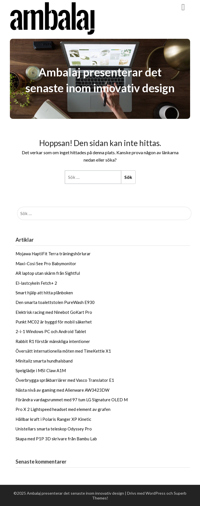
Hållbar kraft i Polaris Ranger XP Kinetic (53, 419)
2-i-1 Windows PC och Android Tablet (51, 331)
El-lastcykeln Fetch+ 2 (36, 283)
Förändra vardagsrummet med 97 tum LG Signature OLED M (72, 399)
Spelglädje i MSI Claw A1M (41, 370)
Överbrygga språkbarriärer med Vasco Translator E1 (65, 380)
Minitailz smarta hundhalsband (44, 360)
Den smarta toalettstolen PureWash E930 (55, 302)
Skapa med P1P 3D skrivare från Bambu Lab (56, 438)
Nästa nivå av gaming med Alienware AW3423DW (62, 390)
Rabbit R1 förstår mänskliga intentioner (53, 341)
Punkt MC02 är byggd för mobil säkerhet (54, 321)
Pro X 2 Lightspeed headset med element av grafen (63, 409)
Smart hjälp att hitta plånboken (44, 292)
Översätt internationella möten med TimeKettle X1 (63, 350)
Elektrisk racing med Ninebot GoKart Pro (54, 312)
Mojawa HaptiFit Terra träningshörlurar (53, 253)
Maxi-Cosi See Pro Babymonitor (46, 263)
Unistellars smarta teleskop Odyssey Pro (54, 428)
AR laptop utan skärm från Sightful (48, 273)
